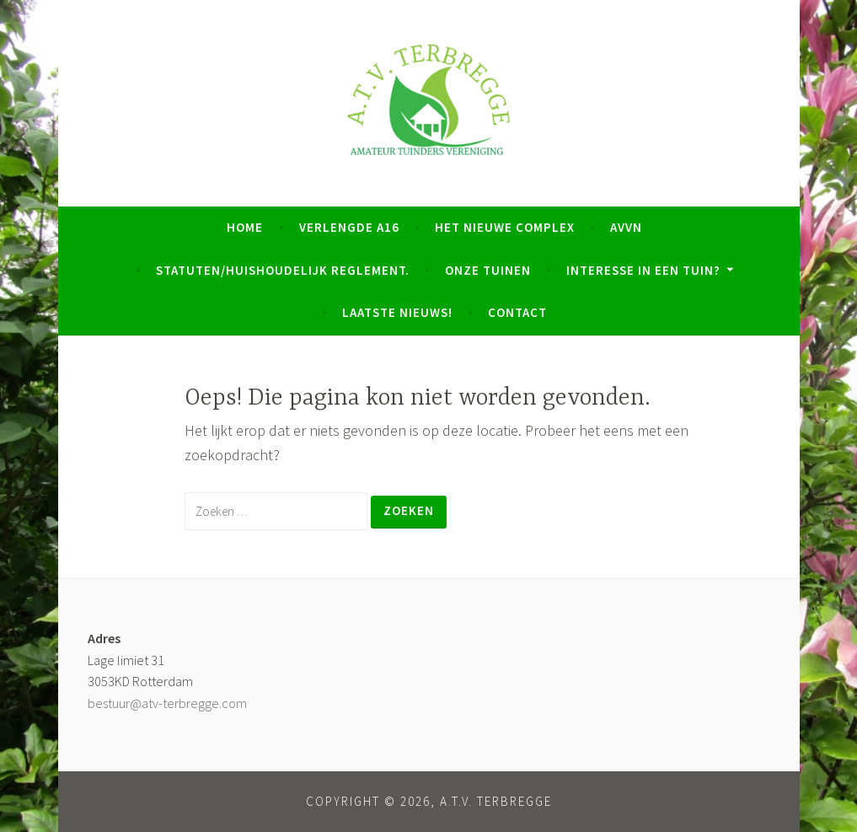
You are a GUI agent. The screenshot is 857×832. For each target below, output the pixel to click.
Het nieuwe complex (505, 227)
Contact (517, 312)
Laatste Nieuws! (397, 312)
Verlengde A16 (349, 227)
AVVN (626, 227)
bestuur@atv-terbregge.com (167, 703)
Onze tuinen (488, 270)
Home (245, 227)
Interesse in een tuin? (643, 270)
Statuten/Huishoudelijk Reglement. (283, 270)
